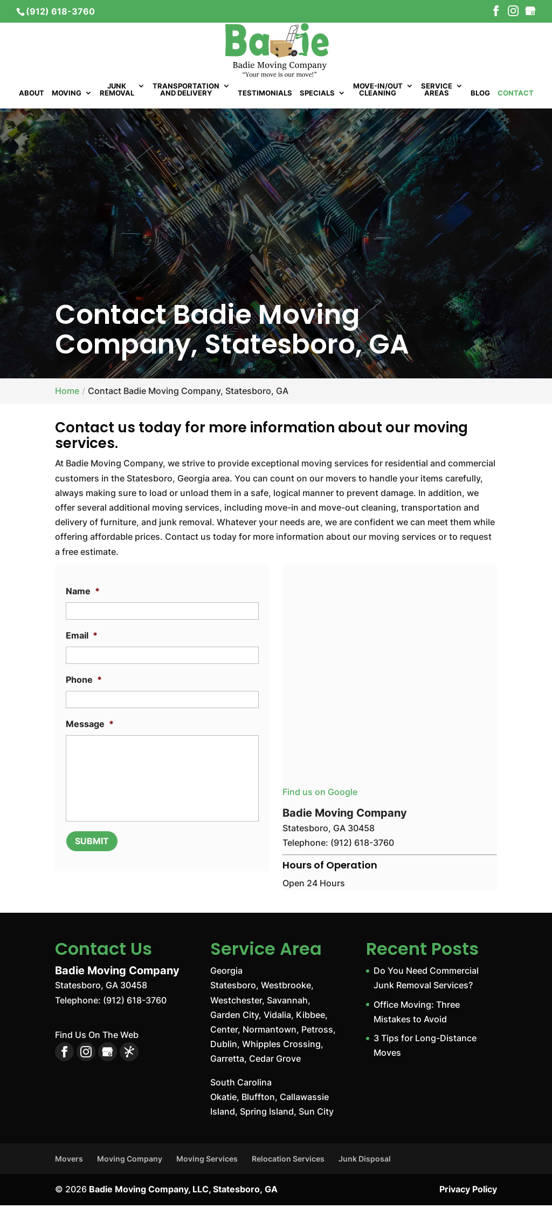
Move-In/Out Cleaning (378, 100)
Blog (480, 103)
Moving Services (207, 1168)
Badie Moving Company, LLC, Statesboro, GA (183, 1199)
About (31, 103)
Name (83, 601)
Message (90, 734)
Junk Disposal (365, 1168)
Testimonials (265, 103)
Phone (84, 689)
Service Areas (436, 100)
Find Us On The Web (97, 1045)
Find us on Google (319, 802)
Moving (66, 103)
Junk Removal (117, 100)
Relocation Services (288, 1168)
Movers (69, 1168)
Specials (317, 103)
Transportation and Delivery (186, 100)
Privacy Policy (468, 1199)
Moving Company (129, 1168)
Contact (516, 103)
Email (82, 645)
